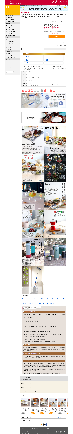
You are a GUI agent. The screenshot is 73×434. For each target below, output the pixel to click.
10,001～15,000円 (47, 60)
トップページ (22, 5)
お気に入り (46, 37)
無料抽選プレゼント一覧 (10, 21)
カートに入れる (57, 36)
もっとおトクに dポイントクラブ (11, 65)
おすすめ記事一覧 (35, 428)
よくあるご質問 (8, 47)
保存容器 (30, 300)
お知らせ (7, 45)
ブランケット (56, 300)
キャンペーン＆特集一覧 (10, 19)
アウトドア (52, 303)
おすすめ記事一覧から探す (10, 35)
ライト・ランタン (32, 303)
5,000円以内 (27, 56)
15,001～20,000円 (27, 63)
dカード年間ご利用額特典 (10, 41)
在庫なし (23, 413)
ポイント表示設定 (35, 433)
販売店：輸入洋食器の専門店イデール (58, 21)
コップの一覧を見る (63, 42)
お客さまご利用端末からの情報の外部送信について (60, 432)
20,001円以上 (48, 62)
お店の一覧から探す (9, 25)
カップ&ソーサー (35, 298)
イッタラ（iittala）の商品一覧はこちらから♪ (43, 123)
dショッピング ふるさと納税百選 (11, 63)
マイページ (34, 431)
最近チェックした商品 (25, 431)
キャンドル (50, 300)
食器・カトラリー (43, 5)
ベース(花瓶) (43, 300)
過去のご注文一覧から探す (10, 31)
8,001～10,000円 (27, 60)
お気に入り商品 (24, 430)
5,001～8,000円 (47, 57)
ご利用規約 (8, 53)
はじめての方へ (8, 49)
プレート (23, 298)
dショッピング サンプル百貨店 (11, 61)
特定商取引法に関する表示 (10, 57)
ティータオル (36, 300)
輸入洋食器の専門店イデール (26, 379)
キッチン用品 (37, 5)
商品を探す (23, 428)
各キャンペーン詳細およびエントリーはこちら (51, 28)
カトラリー (59, 298)
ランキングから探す (9, 33)
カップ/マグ (48, 298)
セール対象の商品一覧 (9, 17)
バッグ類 (39, 303)
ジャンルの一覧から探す (10, 27)
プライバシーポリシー (9, 55)
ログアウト (10, 71)
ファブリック (45, 303)
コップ (48, 5)
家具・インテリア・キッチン (30, 5)
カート (33, 430)
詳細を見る (32, 413)
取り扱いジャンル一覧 (25, 433)
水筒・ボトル (24, 303)
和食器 (42, 298)
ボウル (29, 298)
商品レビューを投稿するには (61, 45)
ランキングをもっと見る (62, 417)
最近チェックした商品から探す (11, 29)
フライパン (24, 300)
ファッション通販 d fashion (10, 67)
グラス (53, 298)
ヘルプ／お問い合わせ (9, 43)
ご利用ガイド (8, 39)
